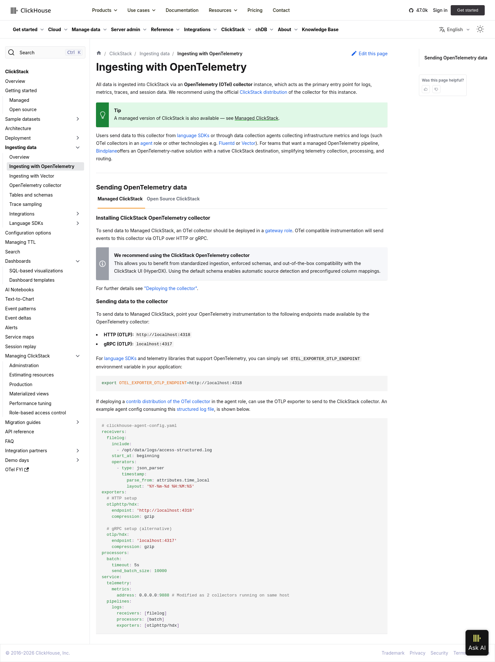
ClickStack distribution (263, 92)
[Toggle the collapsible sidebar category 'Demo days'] (77, 460)
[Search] (45, 52)
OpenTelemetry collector (35, 185)
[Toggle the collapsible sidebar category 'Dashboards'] (77, 261)
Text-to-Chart (19, 299)
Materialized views (29, 393)
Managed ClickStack (256, 118)
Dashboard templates (32, 280)
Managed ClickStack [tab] (120, 198)
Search (12, 251)
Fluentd (226, 143)
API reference (19, 431)
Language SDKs (26, 223)
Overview (15, 81)
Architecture (18, 128)
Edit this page (369, 53)
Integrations (197, 29)
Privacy (417, 653)
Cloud (54, 29)
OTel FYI (17, 469)
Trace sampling (25, 204)
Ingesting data (21, 147)
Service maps (19, 337)
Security (439, 653)
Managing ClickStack (27, 355)
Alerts (11, 327)
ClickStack (233, 29)
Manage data (86, 29)
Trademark (393, 653)
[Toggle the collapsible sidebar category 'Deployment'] (77, 138)
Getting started (21, 90)
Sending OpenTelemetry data (456, 57)
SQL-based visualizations (36, 270)
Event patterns (20, 308)
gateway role (278, 230)
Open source (23, 109)
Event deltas (18, 318)
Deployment (18, 138)
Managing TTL (20, 242)
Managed (19, 100)
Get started (467, 10)
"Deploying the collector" (170, 288)
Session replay (20, 346)
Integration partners (26, 450)
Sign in (440, 10)
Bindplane (106, 151)
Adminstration (24, 365)
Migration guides (23, 422)
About (284, 29)
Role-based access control (37, 412)
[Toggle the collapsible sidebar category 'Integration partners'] (77, 450)
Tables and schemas (31, 195)
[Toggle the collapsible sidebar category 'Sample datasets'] (77, 119)
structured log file (195, 409)
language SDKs (193, 135)
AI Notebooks (19, 289)
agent (146, 143)
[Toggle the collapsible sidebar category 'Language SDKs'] (77, 223)
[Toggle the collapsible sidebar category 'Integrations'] (77, 214)
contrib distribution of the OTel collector (168, 401)
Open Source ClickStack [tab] (173, 198)
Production (20, 384)
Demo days (17, 460)
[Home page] (99, 53)
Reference (162, 29)
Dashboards (18, 261)
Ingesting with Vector (31, 176)
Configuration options (28, 232)
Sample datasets (22, 119)
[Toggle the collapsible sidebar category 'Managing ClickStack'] (77, 356)
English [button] (451, 29)
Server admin (125, 29)
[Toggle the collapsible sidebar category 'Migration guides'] (77, 422)
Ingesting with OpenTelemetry (41, 166)
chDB (261, 29)
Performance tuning (30, 403)
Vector (248, 143)
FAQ (9, 441)
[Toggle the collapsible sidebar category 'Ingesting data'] (77, 147)
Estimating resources (31, 374)
